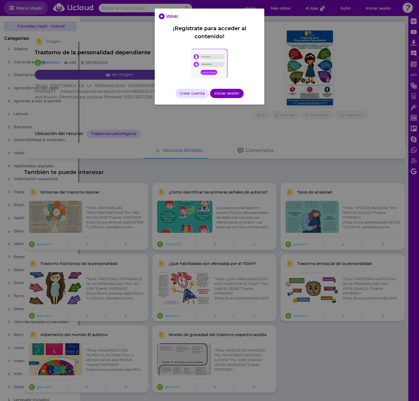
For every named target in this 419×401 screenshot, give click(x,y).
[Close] (168, 16)
